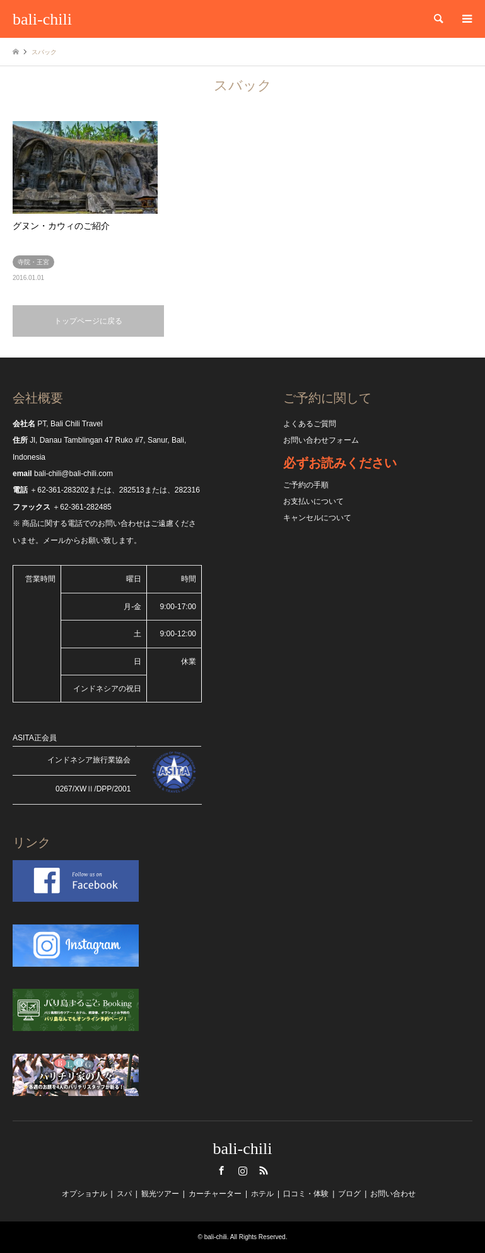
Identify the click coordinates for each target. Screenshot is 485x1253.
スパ (124, 1193)
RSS (263, 1170)
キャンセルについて (317, 517)
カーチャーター (215, 1193)
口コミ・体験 (306, 1193)
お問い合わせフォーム (321, 440)
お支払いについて (313, 501)
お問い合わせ (393, 1193)
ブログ (349, 1193)
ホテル (262, 1193)
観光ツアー (160, 1193)
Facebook (221, 1170)
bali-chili (242, 1148)
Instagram (242, 1170)
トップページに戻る (88, 321)
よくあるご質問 (309, 423)
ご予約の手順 (306, 485)
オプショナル (84, 1193)
